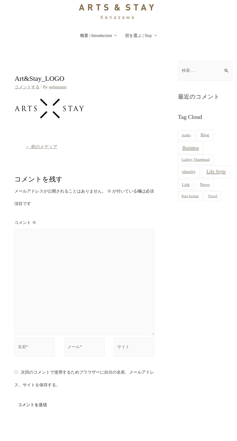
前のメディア (42, 146)
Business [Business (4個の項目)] (190, 148)
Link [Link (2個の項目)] (186, 184)
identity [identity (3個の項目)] (189, 171)
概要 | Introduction (96, 35)
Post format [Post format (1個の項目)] (190, 196)
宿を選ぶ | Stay (138, 35)
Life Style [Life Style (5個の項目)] (216, 172)
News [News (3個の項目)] (205, 184)
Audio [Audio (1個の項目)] (186, 135)
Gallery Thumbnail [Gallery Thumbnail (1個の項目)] (195, 160)
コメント (25, 222)
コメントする (27, 87)
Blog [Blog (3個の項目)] (204, 135)
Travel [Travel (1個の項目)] (212, 196)
